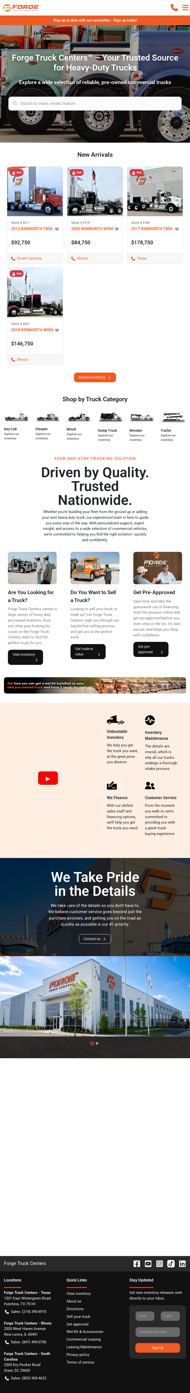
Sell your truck (78, 1316)
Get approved (77, 1324)
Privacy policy (78, 1354)
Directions (75, 1309)
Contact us (95, 939)
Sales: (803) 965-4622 (25, 1378)
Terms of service (80, 1362)
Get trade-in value (88, 652)
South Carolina (24, 258)
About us (74, 1301)
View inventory (25, 657)
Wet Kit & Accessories (85, 1331)
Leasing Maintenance (84, 1347)
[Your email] (157, 1332)
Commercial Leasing (84, 1339)
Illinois (77, 258)
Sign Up (158, 1348)
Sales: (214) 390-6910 (25, 1312)
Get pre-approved (151, 650)
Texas (137, 258)
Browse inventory (95, 377)
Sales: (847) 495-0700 (25, 1342)
